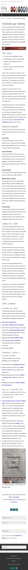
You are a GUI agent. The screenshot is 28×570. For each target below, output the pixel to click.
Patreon (4, 538)
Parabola (14, 564)
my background (12, 1)
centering (11, 330)
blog (18, 1)
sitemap (14, 560)
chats (21, 1)
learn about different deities (16, 338)
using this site (14, 556)
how (14, 377)
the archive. (15, 502)
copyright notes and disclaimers (13, 558)
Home (3, 18)
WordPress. (18, 564)
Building (9, 18)
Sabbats (22, 375)
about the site (4, 1)
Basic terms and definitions (9, 322)
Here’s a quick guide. (14, 497)
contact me (3, 4)
